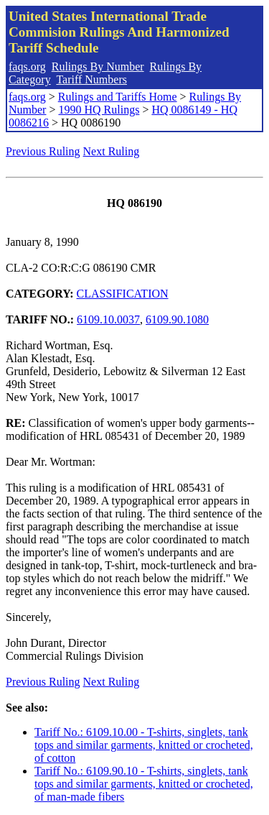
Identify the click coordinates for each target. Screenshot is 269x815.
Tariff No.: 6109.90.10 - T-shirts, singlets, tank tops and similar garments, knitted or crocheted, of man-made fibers (143, 784)
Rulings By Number (98, 66)
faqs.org (27, 66)
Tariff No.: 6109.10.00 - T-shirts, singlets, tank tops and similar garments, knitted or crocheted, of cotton (143, 745)
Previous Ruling (43, 151)
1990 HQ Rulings (98, 109)
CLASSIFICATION (123, 293)
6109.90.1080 (177, 319)
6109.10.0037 (108, 319)
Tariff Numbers (91, 79)
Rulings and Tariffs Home (117, 97)
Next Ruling (111, 151)
